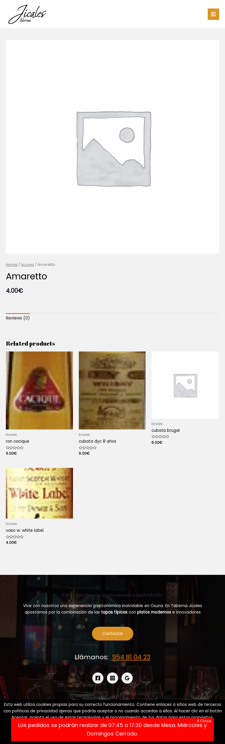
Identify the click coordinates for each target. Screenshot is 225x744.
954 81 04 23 (131, 657)
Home (12, 264)
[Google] (127, 678)
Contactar (112, 633)
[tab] (18, 318)
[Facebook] (97, 678)
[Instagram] (112, 678)
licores (27, 264)
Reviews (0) (18, 318)
